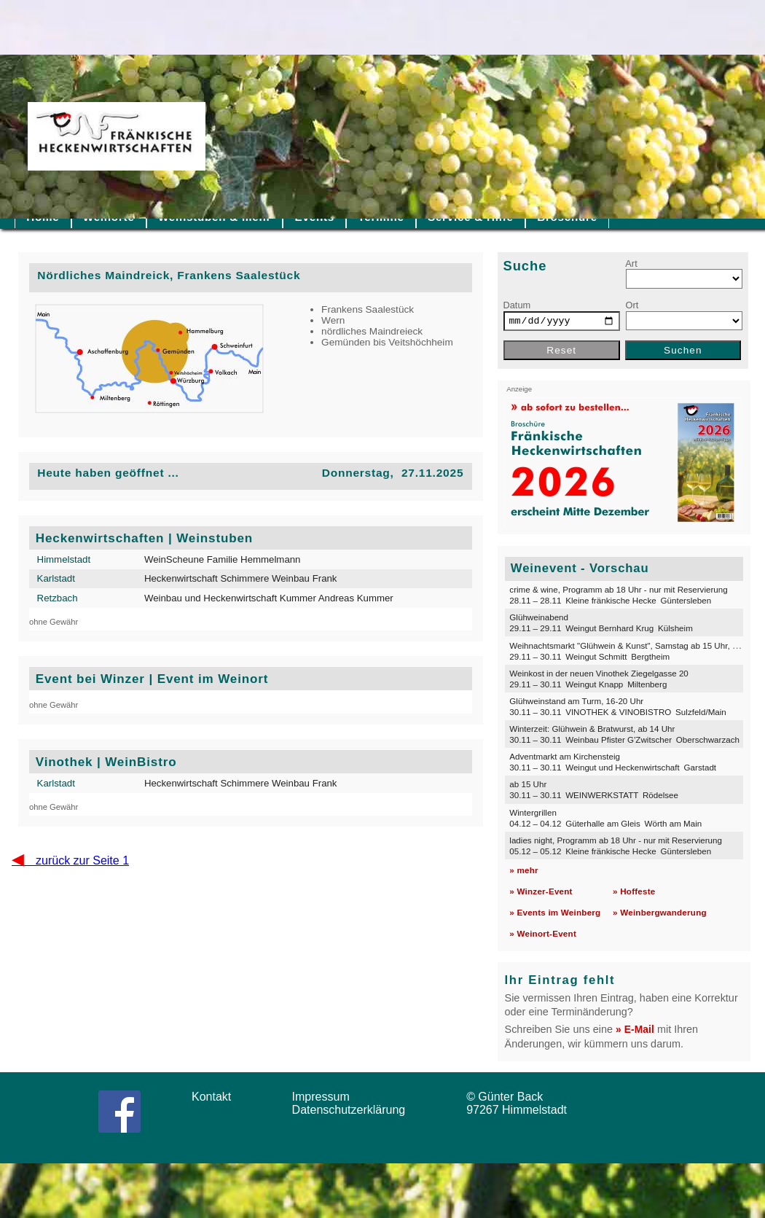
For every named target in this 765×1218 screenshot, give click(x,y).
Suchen (683, 350)
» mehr (523, 870)
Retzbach (57, 598)
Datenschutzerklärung (352, 1110)
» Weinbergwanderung (660, 912)
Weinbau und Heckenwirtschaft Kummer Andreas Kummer (268, 598)
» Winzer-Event (540, 891)
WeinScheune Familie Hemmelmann (222, 559)
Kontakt (216, 1096)
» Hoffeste (634, 891)
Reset (561, 350)
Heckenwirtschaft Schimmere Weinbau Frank (240, 578)
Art (631, 263)
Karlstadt (56, 578)
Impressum (325, 1096)
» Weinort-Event (542, 933)
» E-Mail (635, 1029)
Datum (517, 305)
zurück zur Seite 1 (70, 860)
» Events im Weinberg (554, 912)
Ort (632, 305)
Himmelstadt (64, 559)
